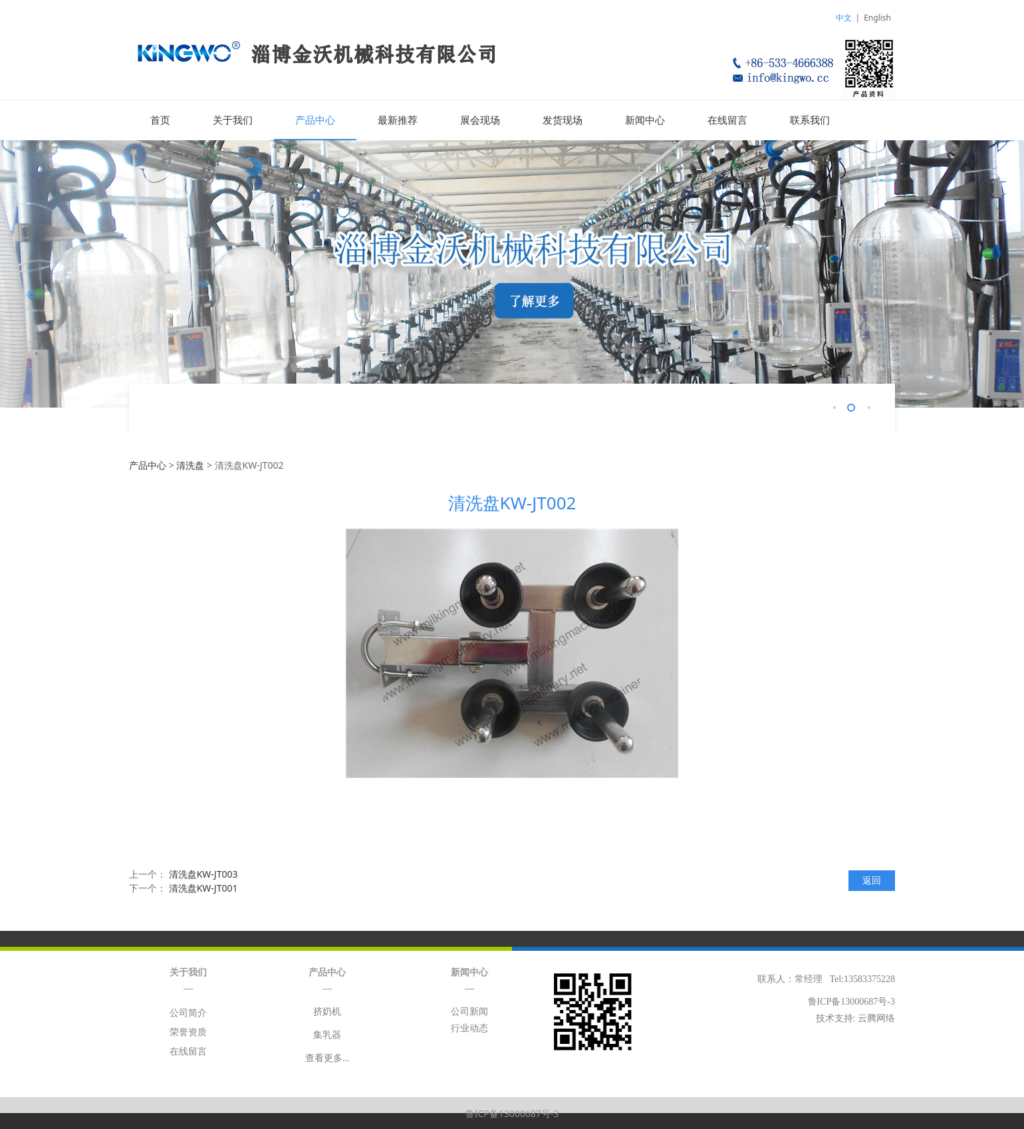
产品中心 (315, 120)
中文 (844, 17)
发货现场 (562, 120)
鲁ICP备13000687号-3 (512, 1112)
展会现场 (480, 120)
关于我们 (233, 120)
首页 (160, 120)
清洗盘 (190, 464)
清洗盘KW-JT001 (203, 887)
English (877, 17)
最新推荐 (398, 120)
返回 (871, 879)
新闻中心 (645, 120)
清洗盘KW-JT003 (203, 873)
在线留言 (727, 120)
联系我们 (810, 120)
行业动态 (469, 1028)
